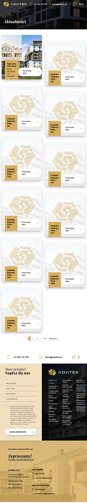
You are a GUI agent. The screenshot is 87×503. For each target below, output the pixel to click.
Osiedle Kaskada (65, 387)
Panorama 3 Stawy (66, 372)
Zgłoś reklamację (52, 399)
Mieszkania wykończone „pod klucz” (67, 414)
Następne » (54, 330)
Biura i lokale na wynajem (67, 408)
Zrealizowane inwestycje (54, 383)
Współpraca (53, 395)
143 (45, 330)
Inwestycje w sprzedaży (53, 378)
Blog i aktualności (53, 388)
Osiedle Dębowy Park (67, 377)
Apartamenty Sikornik (67, 403)
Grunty (51, 392)
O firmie (51, 374)
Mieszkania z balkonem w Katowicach (81, 386)
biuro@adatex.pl (53, 348)
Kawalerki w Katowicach (80, 372)
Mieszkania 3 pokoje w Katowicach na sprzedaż (81, 379)
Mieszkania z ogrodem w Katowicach (81, 400)
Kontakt (51, 402)
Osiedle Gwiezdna (66, 398)
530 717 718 (20, 348)
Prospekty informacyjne (53, 411)
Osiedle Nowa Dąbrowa (67, 382)
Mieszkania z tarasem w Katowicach (81, 393)
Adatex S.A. (53, 371)
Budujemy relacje (52, 406)
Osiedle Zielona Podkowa (65, 392)
